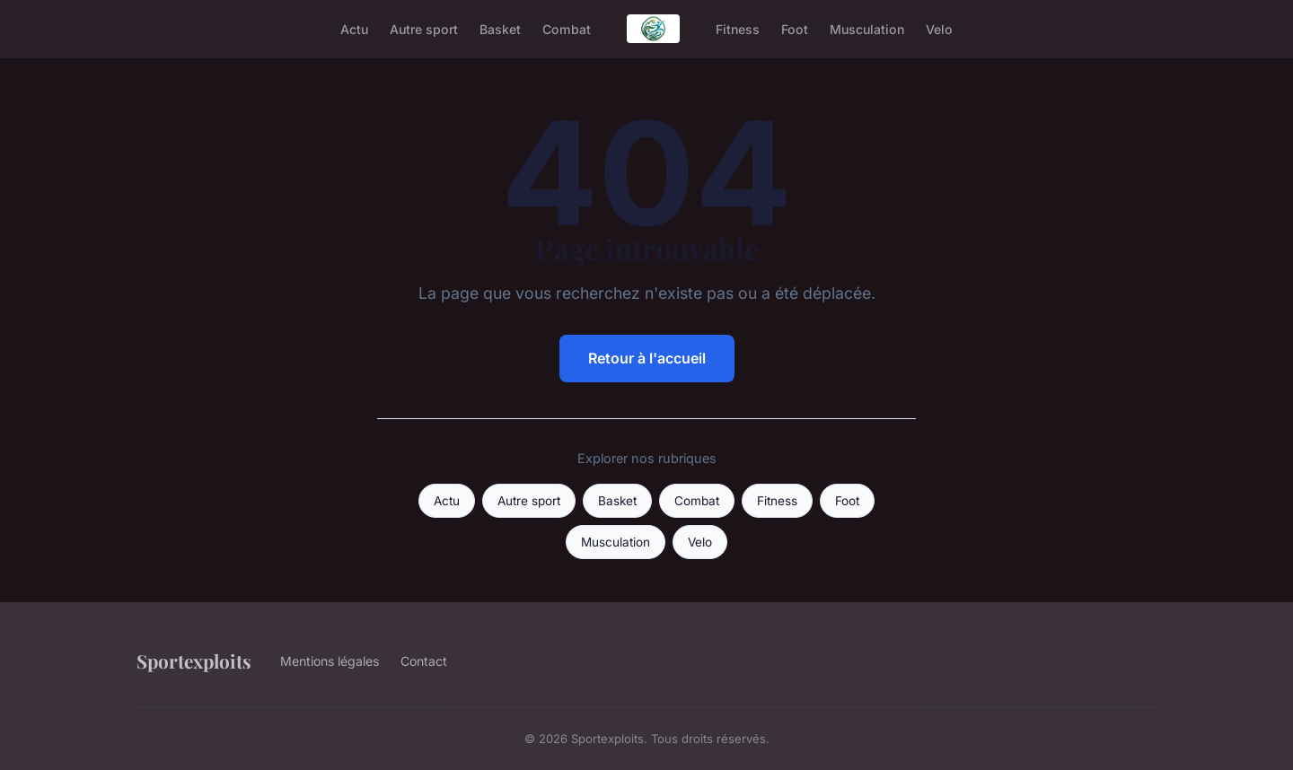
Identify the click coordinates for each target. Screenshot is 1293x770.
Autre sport (424, 28)
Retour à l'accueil (647, 358)
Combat (566, 28)
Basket (500, 28)
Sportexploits (193, 660)
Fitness (738, 28)
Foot (794, 28)
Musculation (867, 28)
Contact (423, 661)
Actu (354, 28)
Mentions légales (329, 661)
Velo (939, 28)
